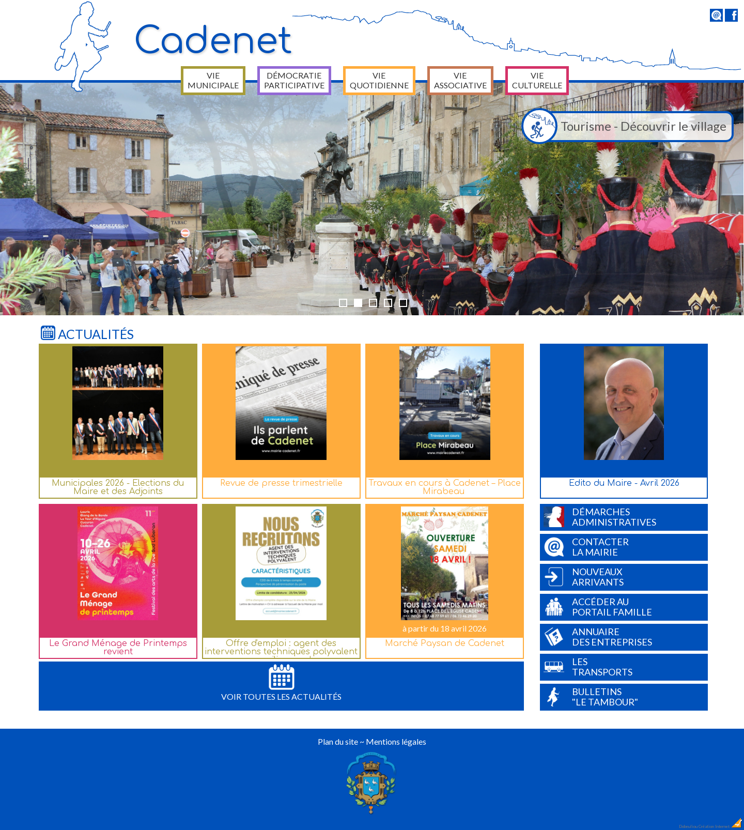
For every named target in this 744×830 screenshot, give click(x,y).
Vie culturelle (537, 80)
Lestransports (588, 667)
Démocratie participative (294, 80)
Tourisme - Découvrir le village (626, 126)
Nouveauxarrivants (584, 577)
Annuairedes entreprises (598, 637)
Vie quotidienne (379, 80)
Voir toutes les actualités (281, 682)
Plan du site (338, 741)
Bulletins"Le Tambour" (591, 697)
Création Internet (721, 826)
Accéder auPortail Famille (598, 607)
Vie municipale (213, 80)
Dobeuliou (688, 826)
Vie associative (460, 80)
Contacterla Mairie (586, 547)
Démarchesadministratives (600, 517)
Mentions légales (396, 741)
